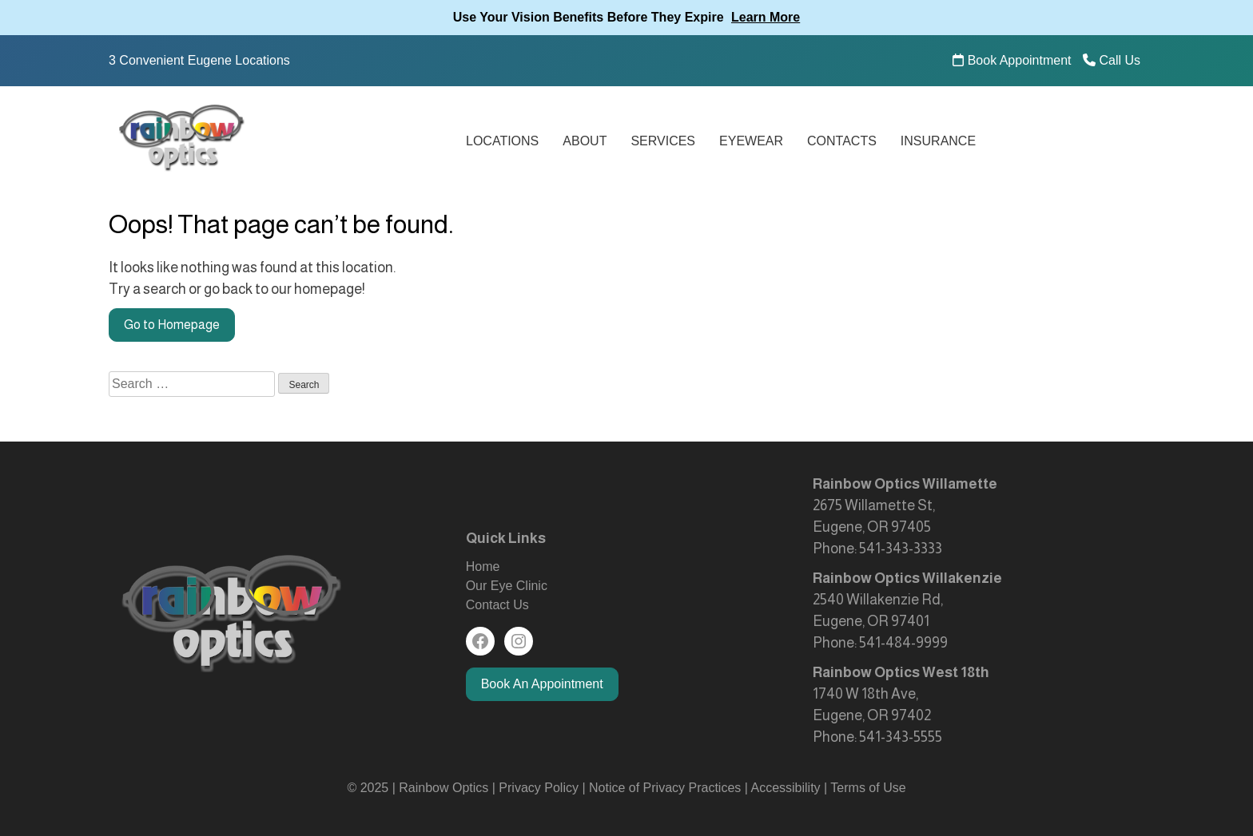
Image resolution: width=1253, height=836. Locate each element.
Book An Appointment (542, 684)
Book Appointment (1012, 60)
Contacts (842, 141)
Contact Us (497, 605)
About (585, 141)
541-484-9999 (903, 643)
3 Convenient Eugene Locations (199, 60)
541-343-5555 (900, 737)
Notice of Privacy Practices (665, 787)
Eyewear (751, 141)
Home (483, 566)
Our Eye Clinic (506, 585)
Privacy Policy (540, 787)
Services (662, 141)
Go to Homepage (172, 324)
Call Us (1111, 60)
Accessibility (785, 787)
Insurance (938, 141)
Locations (502, 141)
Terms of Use (867, 787)
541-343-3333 (900, 549)
